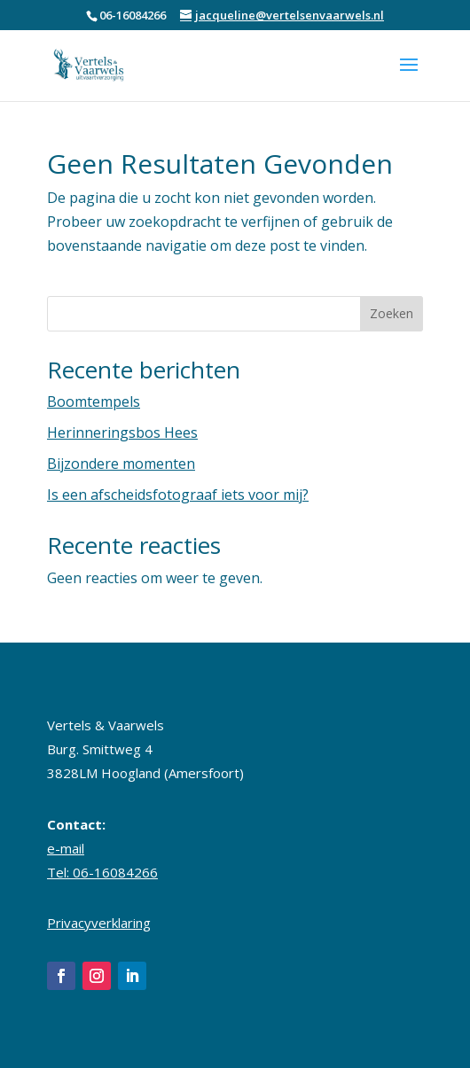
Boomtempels (93, 401)
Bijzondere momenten (121, 463)
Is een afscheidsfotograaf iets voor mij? (178, 494)
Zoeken (391, 313)
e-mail (65, 848)
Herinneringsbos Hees (122, 432)
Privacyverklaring (99, 923)
